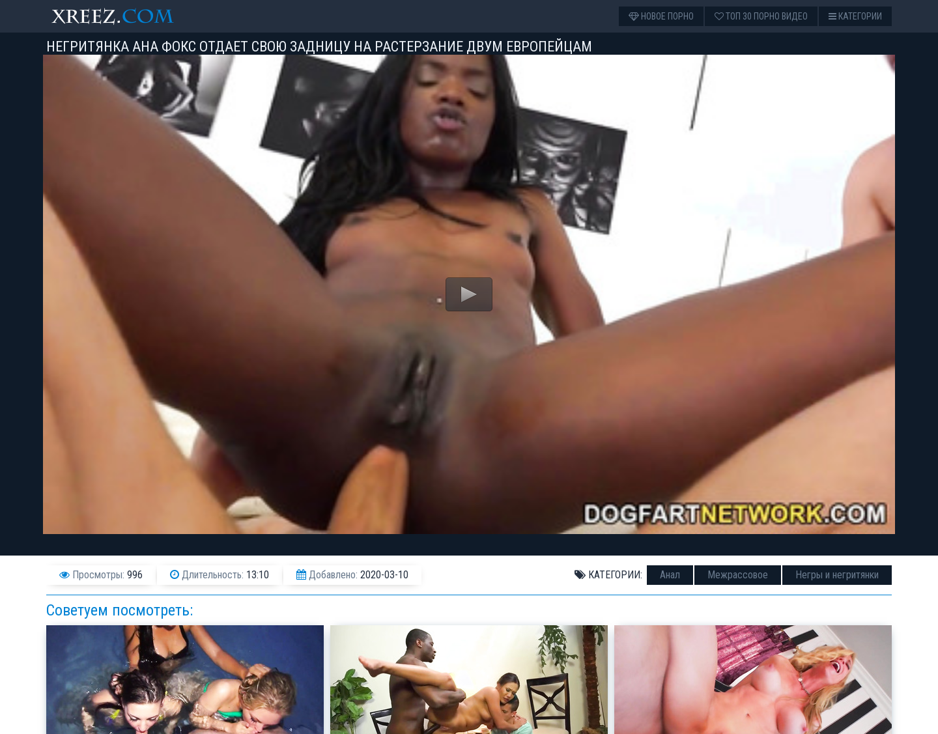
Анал (670, 575)
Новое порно (661, 16)
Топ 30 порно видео (761, 16)
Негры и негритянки (837, 575)
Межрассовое (737, 575)
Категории (855, 16)
